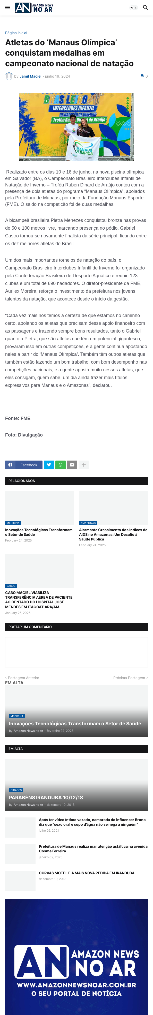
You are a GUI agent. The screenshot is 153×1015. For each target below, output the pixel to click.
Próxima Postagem (129, 677)
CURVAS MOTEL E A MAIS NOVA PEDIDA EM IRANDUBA (86, 873)
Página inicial (16, 33)
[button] (7, 7)
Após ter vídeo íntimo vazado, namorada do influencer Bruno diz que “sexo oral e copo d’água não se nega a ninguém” (92, 821)
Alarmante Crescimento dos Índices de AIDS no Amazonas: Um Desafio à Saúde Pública (113, 534)
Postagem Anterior (23, 677)
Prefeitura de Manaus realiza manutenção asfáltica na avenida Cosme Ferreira (93, 848)
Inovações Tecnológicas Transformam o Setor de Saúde (39, 532)
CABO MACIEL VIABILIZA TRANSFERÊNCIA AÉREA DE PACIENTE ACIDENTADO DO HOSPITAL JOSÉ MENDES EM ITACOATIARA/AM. (39, 599)
